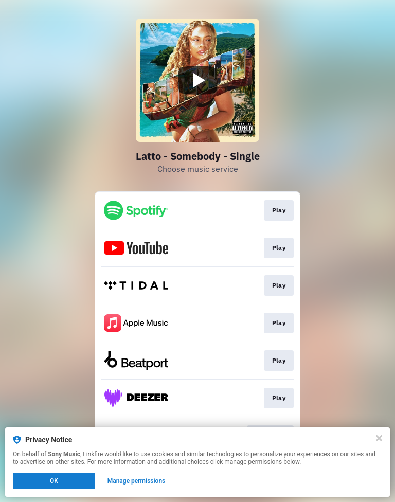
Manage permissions (136, 481)
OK (54, 481)
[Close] (379, 438)
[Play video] (197, 80)
